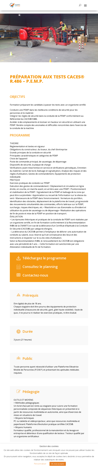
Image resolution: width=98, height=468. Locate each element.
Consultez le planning (40, 266)
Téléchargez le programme (44, 258)
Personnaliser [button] (40, 463)
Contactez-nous (35, 275)
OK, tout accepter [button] (57, 464)
